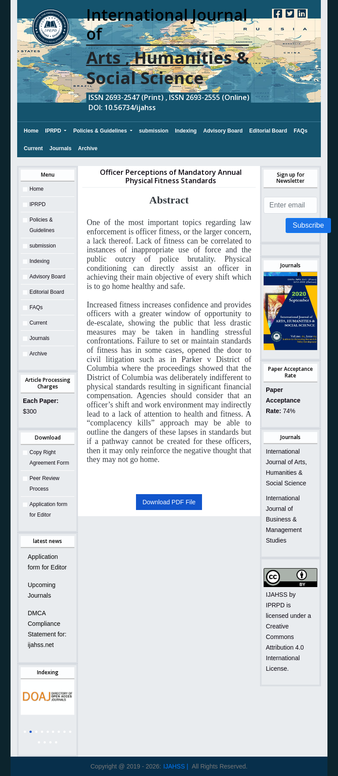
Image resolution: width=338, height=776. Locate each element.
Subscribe (308, 225)
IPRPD (53, 131)
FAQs (300, 131)
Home (31, 129)
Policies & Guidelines (100, 131)
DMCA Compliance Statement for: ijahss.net (47, 629)
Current (33, 148)
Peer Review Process (44, 483)
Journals (60, 148)
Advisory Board (222, 131)
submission (154, 131)
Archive (87, 148)
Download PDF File (169, 502)
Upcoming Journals (41, 590)
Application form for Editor (48, 509)
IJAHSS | (175, 766)
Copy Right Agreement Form (49, 457)
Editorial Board (268, 131)
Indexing (186, 131)
